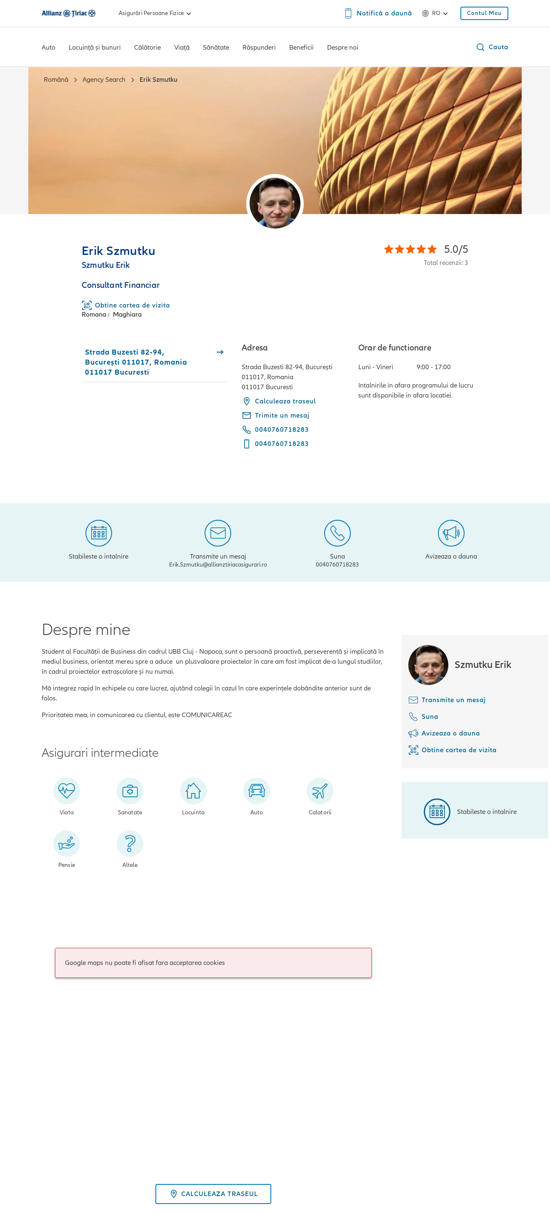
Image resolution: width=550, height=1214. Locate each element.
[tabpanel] (375, 401)
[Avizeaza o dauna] (451, 539)
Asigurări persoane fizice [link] (156, 13)
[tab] (155, 362)
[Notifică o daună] (377, 13)
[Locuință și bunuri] (95, 48)
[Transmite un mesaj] (218, 542)
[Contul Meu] (484, 13)
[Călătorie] (147, 48)
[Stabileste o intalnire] (98, 539)
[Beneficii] (301, 48)
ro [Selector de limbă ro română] (436, 13)
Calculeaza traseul (279, 401)
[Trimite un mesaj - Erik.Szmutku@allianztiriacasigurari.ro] (276, 416)
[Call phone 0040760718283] (275, 430)
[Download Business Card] (126, 305)
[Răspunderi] (259, 48)
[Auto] (48, 48)
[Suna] (337, 542)
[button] (491, 47)
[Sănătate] (216, 48)
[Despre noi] (342, 48)
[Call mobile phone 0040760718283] (275, 444)
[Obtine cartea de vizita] (452, 750)
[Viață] (182, 48)
